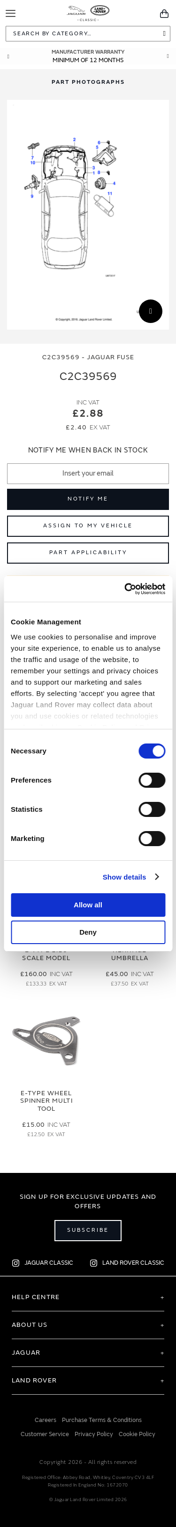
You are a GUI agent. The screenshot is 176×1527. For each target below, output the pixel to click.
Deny (88, 932)
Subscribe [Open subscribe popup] (88, 1230)
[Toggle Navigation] (10, 13)
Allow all (88, 905)
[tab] (88, 82)
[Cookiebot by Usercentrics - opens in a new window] (125, 589)
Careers (45, 1420)
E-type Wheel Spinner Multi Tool (46, 1101)
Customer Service (45, 1434)
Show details (124, 877)
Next (168, 56)
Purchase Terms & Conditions (102, 1420)
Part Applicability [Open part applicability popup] (88, 552)
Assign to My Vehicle (88, 525)
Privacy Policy (94, 1434)
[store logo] (88, 12)
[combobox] (88, 33)
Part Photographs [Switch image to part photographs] (88, 82)
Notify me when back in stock (88, 450)
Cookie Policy (137, 1434)
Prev (8, 56)
